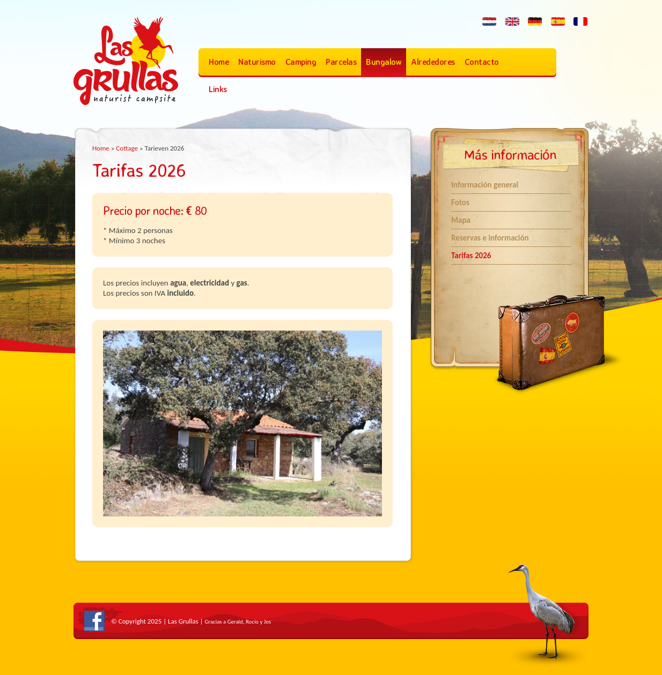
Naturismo (257, 62)
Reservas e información (490, 238)
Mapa (460, 220)
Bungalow (383, 62)
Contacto (482, 62)
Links (218, 89)
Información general (484, 185)
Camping (301, 62)
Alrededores (433, 62)
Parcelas (341, 62)
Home (219, 62)
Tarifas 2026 (471, 255)
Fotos (460, 202)
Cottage (127, 148)
